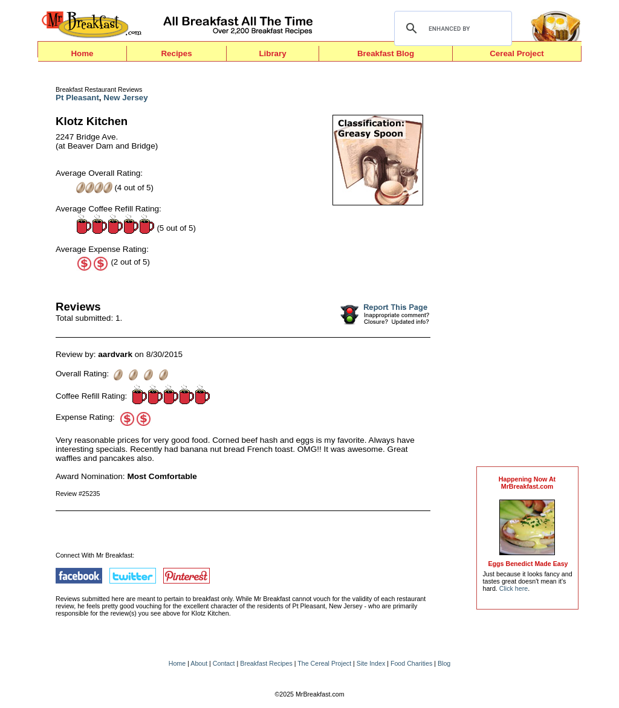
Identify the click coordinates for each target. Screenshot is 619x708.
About (198, 663)
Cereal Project (517, 53)
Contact (224, 663)
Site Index (371, 663)
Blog (444, 663)
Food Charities (411, 663)
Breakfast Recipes (266, 663)
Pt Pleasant (77, 97)
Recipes (176, 53)
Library (272, 53)
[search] (451, 28)
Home (82, 53)
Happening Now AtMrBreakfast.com (527, 482)
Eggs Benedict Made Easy (528, 563)
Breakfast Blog (385, 53)
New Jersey (125, 97)
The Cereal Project (324, 663)
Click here (513, 588)
